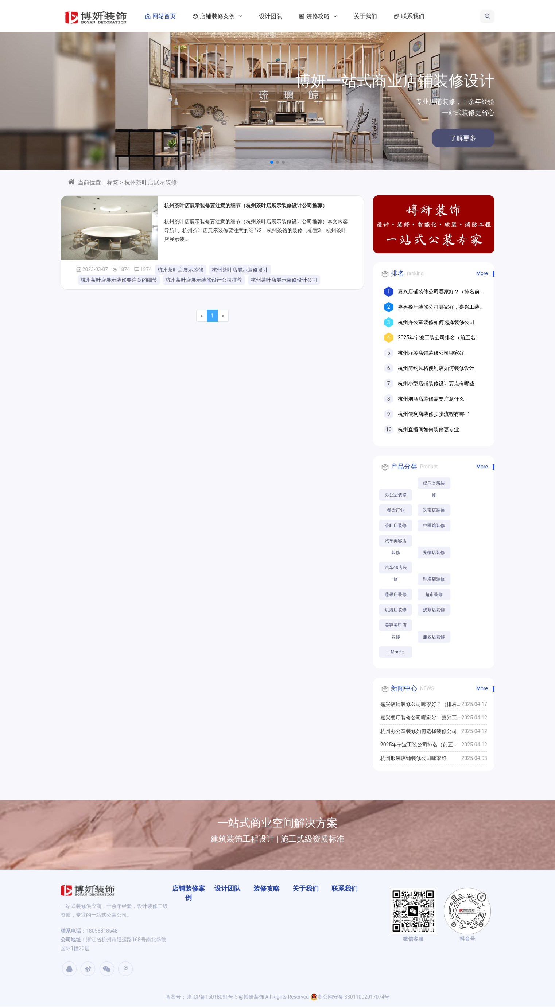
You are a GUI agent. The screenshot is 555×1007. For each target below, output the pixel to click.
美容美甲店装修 (396, 627)
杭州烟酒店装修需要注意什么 (431, 399)
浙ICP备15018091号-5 (212, 997)
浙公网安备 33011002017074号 (350, 997)
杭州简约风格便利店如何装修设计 (436, 368)
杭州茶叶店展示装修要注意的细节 (119, 280)
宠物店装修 (434, 552)
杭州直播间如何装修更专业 (428, 429)
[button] (271, 162)
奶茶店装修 (434, 610)
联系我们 (410, 16)
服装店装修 (434, 637)
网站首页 (161, 16)
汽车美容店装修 (396, 542)
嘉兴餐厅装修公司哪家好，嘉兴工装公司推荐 (418, 720)
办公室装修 (396, 494)
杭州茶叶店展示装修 (180, 270)
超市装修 (434, 594)
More (482, 273)
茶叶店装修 (396, 525)
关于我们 (367, 16)
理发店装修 (434, 579)
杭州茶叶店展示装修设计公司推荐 (204, 280)
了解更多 (448, 138)
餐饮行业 (395, 510)
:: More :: (396, 652)
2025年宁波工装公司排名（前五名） (439, 337)
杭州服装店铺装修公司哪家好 (431, 353)
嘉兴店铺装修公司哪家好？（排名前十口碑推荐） (418, 706)
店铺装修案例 (218, 16)
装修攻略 (318, 16)
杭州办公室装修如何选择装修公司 (436, 322)
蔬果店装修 (396, 594)
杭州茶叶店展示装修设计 (240, 270)
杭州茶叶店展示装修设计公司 (284, 280)
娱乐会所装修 (434, 485)
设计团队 (272, 16)
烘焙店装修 (396, 610)
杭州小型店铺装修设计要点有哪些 (436, 383)
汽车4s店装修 (396, 569)
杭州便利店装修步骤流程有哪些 (433, 414)
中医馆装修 (434, 525)
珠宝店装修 (434, 510)
